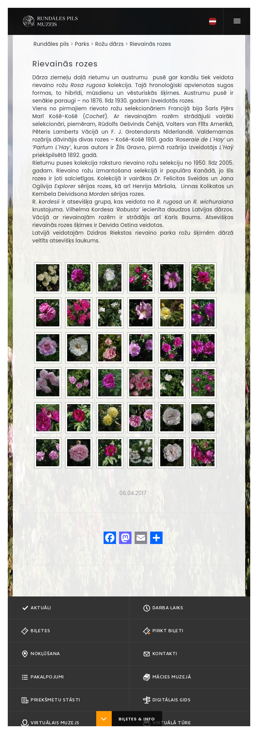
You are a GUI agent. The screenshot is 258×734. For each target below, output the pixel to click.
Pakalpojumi (42, 677)
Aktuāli (36, 608)
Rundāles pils (51, 44)
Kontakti (160, 654)
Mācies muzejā (167, 677)
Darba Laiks (163, 608)
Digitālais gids (167, 700)
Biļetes (35, 631)
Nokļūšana (40, 654)
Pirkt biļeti (163, 631)
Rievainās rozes (150, 44)
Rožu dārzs (109, 44)
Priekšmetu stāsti (50, 700)
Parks (82, 44)
